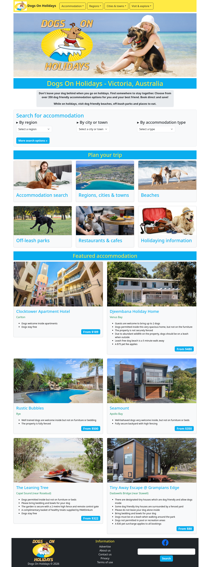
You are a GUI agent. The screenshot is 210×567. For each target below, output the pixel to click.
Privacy (105, 558)
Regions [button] (94, 6)
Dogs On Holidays (35, 5)
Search (166, 558)
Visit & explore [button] (140, 6)
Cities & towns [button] (115, 6)
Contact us (105, 554)
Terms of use (105, 562)
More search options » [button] (32, 140)
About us (104, 550)
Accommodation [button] (72, 6)
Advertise (105, 546)
